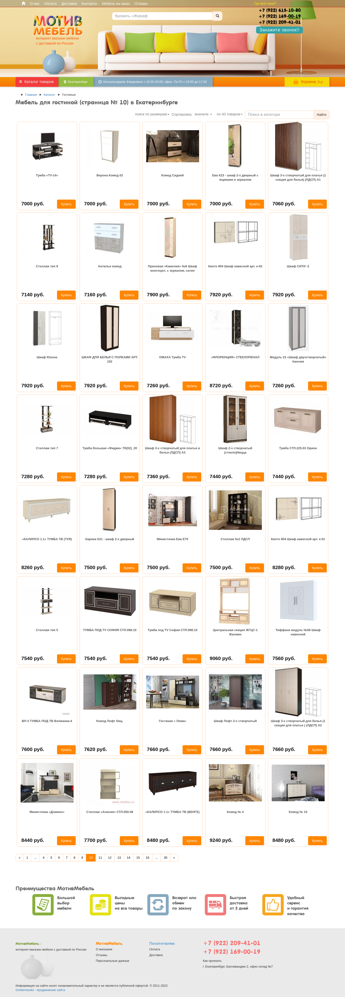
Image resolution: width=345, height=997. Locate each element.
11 (100, 857)
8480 (158, 840)
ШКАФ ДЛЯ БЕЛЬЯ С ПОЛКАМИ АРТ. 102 (109, 359)
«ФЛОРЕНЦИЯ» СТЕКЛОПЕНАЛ (235, 357)
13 (119, 857)
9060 (221, 658)
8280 (283, 567)
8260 (32, 567)
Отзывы (141, 3)
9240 (221, 840)
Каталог (49, 94)
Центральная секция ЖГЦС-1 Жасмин (235, 632)
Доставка (69, 3)
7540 (32, 658)
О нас (35, 3)
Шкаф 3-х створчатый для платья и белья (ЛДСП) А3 (172, 450)
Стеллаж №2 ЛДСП (235, 539)
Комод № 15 (298, 812)
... (35, 857)
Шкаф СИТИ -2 (298, 266)
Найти (321, 115)
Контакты (89, 3)
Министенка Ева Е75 (172, 539)
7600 (32, 749)
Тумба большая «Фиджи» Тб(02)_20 (109, 448)
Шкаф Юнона (47, 357)
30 (165, 857)
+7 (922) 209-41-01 (231, 943)
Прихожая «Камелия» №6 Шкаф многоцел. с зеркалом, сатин (172, 268)
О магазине (104, 949)
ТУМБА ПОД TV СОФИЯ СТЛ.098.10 (110, 630)
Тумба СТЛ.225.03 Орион (298, 448)
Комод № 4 (235, 812)
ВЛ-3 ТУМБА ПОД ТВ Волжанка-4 (47, 721)
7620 (95, 749)
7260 (158, 385)
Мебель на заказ (116, 3)
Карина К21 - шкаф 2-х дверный (109, 539)
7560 (283, 658)
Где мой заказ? (265, 3)
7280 (32, 476)
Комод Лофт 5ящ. (109, 721)
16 (147, 857)
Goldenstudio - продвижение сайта (40, 990)
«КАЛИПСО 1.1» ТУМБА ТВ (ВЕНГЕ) (172, 812)
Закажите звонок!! (279, 30)
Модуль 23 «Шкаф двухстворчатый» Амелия (298, 359)
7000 (32, 203)
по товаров (229, 114)
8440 (32, 840)
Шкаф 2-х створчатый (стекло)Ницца (235, 450)
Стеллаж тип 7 (47, 448)
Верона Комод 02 (110, 175)
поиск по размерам (152, 114)
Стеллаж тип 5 (47, 630)
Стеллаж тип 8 (47, 266)
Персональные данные (112, 961)
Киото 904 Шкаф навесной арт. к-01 (298, 539)
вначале (203, 114)
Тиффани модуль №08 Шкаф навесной (298, 632)
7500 (95, 567)
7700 (95, 840)
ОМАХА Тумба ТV (172, 357)
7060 (283, 203)
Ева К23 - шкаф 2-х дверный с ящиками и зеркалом (235, 177)
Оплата (50, 3)
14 (128, 857)
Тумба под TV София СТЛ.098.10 (172, 630)
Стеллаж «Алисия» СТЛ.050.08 (109, 812)
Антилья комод (110, 266)
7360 (158, 476)
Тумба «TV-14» (47, 175)
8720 (221, 385)
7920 (221, 294)
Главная (31, 94)
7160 (95, 294)
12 (109, 857)
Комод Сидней (172, 175)
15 (138, 857)
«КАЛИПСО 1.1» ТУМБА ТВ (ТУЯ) (47, 539)
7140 (32, 294)
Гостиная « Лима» (172, 721)
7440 (221, 476)
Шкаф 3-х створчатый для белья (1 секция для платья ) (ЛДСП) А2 (298, 723)
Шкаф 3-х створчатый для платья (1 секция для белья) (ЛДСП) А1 (298, 177)
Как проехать (212, 961)
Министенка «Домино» (46, 812)
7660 (158, 749)
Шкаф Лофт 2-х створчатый (235, 721)
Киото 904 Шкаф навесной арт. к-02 (235, 266)
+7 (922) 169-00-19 (231, 951)
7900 (158, 294)
